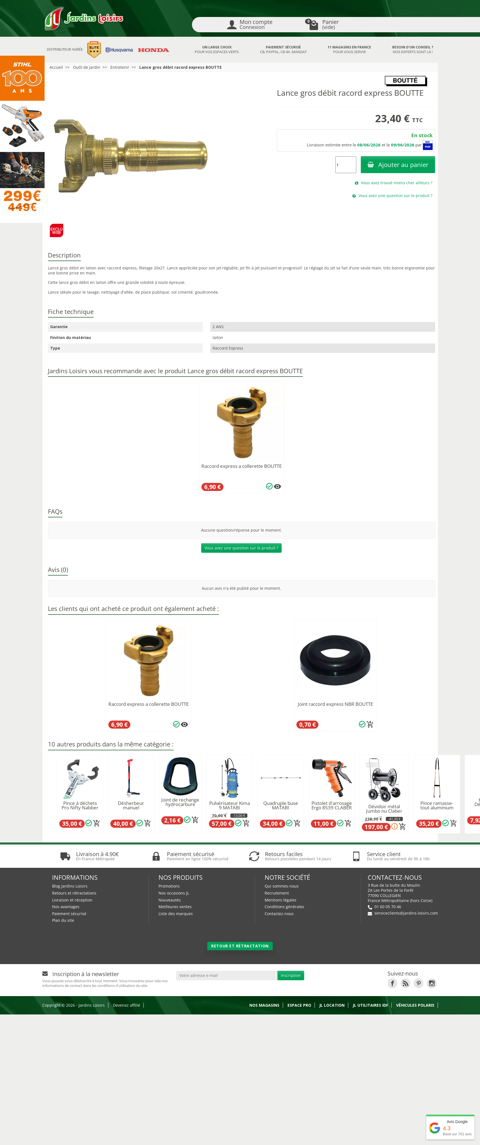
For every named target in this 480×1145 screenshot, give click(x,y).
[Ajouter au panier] (370, 724)
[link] (392, 1005)
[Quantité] (345, 164)
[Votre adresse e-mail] (226, 997)
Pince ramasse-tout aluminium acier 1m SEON (437, 808)
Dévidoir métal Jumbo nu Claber (384, 808)
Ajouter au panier (397, 164)
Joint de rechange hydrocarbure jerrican (180, 804)
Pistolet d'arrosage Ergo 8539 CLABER (331, 805)
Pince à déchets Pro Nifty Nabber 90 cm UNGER (80, 808)
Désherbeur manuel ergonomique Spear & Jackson (131, 810)
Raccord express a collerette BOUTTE (241, 466)
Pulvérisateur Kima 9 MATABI (229, 805)
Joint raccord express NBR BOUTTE (335, 704)
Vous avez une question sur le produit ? (241, 548)
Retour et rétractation (240, 967)
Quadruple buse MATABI (280, 805)
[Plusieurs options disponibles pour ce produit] (277, 486)
